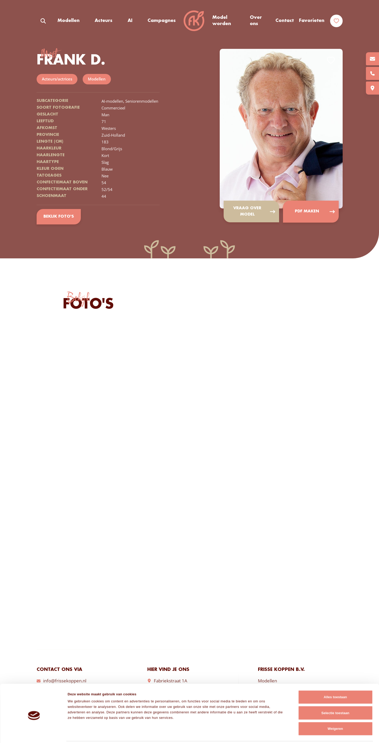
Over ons (256, 20)
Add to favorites (331, 60)
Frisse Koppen (194, 20)
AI (130, 20)
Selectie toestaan (335, 695)
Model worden (221, 20)
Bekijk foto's (59, 217)
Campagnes (162, 20)
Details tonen (263, 733)
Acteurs (103, 20)
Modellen (69, 20)
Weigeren (335, 710)
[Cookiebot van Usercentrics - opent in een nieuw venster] (34, 733)
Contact (284, 20)
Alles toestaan (335, 679)
